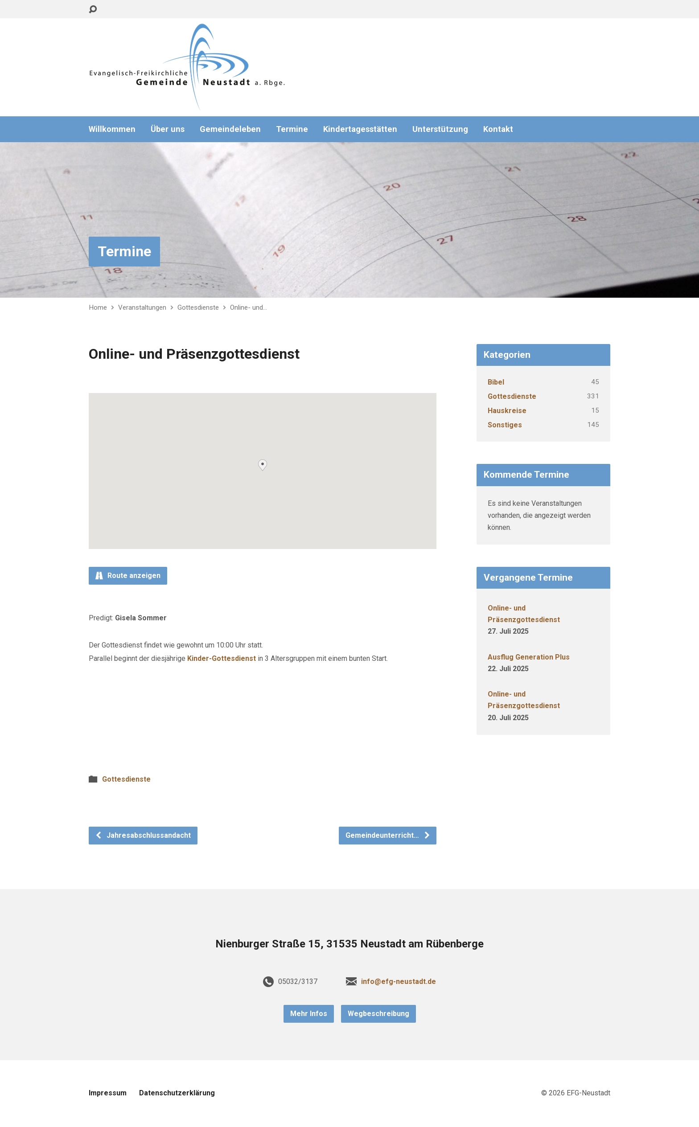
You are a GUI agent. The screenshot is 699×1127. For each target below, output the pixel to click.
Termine (292, 129)
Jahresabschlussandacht (143, 835)
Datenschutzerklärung (177, 1093)
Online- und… (248, 307)
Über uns (168, 129)
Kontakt (498, 129)
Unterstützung (440, 129)
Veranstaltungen (142, 307)
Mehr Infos (308, 1013)
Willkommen (112, 129)
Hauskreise (507, 410)
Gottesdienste (198, 307)
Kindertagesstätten (360, 129)
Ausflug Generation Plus (529, 657)
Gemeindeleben (230, 129)
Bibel (496, 382)
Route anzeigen (127, 575)
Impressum (108, 1093)
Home (98, 307)
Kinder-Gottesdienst (221, 658)
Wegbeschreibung (378, 1013)
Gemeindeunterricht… (388, 835)
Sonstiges (505, 425)
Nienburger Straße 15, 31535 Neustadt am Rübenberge (349, 944)
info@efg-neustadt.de (398, 981)
